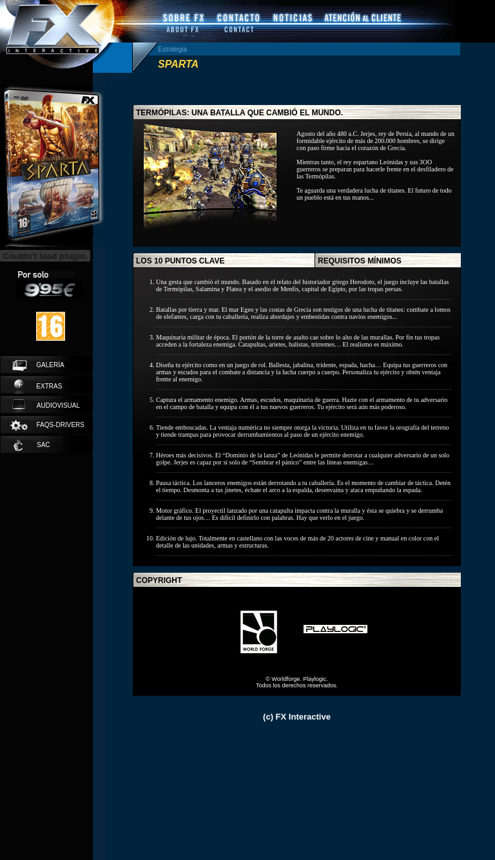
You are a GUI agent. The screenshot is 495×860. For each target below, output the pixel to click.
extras (38, 386)
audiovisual (46, 406)
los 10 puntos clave (180, 260)
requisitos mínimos (360, 260)
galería (38, 365)
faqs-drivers (46, 425)
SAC (32, 445)
